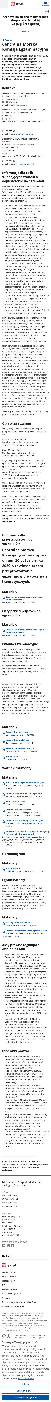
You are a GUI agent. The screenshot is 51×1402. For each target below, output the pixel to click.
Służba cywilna (9, 1276)
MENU (25, 31)
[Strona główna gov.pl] (17, 4)
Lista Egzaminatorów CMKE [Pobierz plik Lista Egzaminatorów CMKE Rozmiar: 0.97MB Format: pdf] (21, 923)
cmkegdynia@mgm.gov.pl (20, 134)
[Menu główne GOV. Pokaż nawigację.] (4, 4)
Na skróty (6, 1256)
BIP (3, 1285)
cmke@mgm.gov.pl (17, 105)
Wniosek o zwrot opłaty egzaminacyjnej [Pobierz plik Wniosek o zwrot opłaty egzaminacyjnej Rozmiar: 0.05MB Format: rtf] (22, 823)
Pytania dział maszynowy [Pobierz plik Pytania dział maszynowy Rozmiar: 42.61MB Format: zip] (20, 733)
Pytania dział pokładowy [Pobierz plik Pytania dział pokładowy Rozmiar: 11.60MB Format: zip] (19, 741)
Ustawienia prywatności (13, 1306)
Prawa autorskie (9, 1289)
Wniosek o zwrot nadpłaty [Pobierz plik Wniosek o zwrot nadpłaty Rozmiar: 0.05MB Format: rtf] (21, 812)
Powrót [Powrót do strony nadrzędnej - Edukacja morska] (8, 40)
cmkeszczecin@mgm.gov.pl (21, 164)
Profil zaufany (8, 1281)
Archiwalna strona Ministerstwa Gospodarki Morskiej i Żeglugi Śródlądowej (25, 20)
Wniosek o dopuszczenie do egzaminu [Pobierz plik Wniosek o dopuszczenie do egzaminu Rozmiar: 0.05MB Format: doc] (24, 794)
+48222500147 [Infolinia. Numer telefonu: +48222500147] (8, 1229)
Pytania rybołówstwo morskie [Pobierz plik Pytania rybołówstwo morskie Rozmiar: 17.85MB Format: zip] (22, 749)
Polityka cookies (9, 1272)
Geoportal (6, 1298)
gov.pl (9, 1265)
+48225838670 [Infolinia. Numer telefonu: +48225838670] (8, 1222)
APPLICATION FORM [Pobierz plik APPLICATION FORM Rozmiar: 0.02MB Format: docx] (20, 803)
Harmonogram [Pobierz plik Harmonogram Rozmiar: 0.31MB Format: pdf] (25, 869)
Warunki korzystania (11, 1293)
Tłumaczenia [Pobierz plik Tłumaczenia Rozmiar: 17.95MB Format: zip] (16, 757)
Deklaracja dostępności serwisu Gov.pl (19, 1302)
